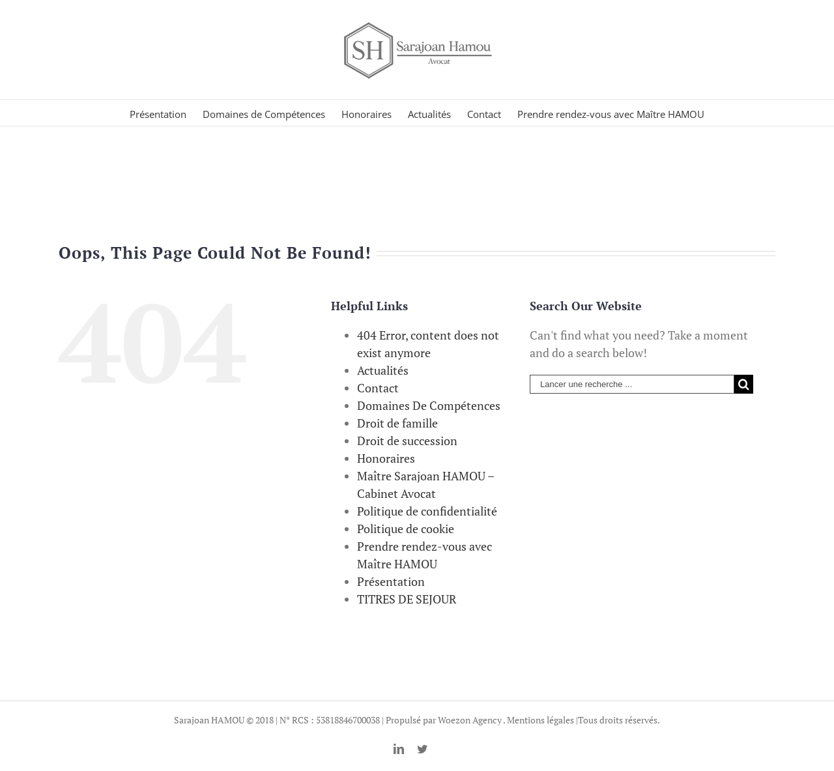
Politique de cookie (405, 528)
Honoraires (386, 458)
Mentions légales (540, 720)
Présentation (391, 581)
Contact (378, 388)
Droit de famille (397, 423)
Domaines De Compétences (428, 405)
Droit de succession (407, 440)
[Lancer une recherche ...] (632, 384)
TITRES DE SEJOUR (406, 599)
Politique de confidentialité (427, 511)
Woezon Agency (470, 720)
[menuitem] (166, 113)
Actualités (383, 370)
